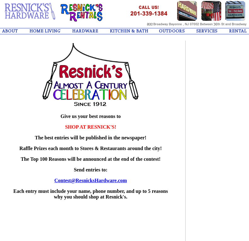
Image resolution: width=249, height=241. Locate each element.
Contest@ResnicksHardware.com (90, 180)
